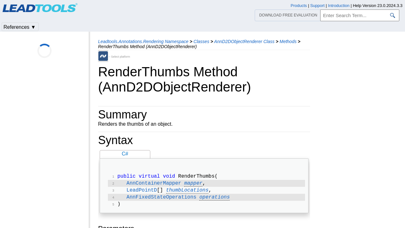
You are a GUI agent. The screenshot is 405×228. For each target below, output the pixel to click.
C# (125, 153)
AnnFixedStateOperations (161, 199)
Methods (287, 41)
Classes (201, 41)
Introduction (339, 5)
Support (317, 5)
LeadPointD (142, 192)
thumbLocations (187, 192)
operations (214, 199)
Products (299, 5)
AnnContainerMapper (154, 184)
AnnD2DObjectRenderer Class (244, 41)
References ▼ (19, 27)
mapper (193, 184)
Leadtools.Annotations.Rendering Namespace (143, 41)
